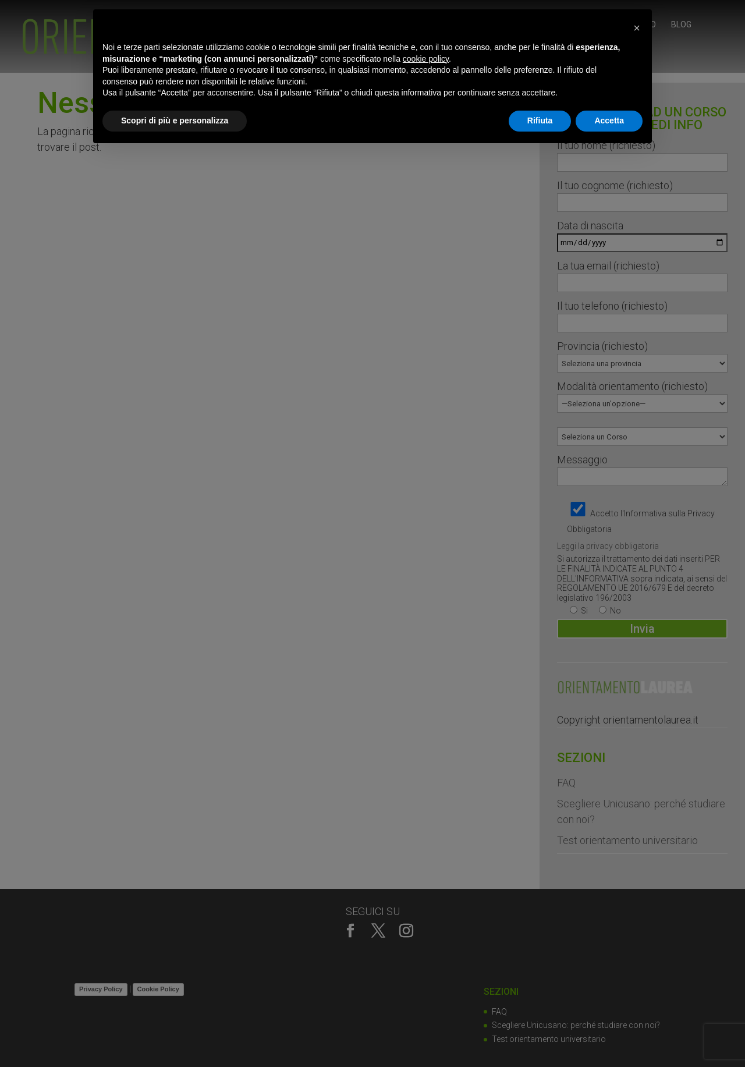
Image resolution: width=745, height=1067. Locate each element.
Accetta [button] (609, 120)
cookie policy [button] (426, 58)
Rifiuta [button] (540, 120)
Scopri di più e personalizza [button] (174, 120)
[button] (636, 28)
